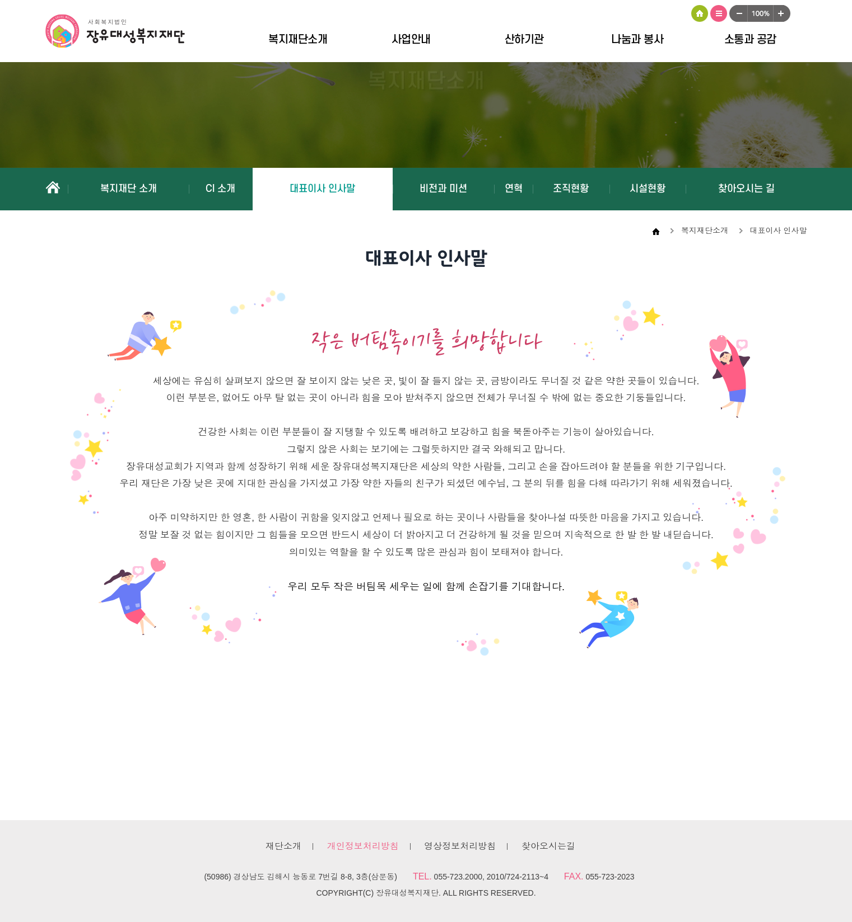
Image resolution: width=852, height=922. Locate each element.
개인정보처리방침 (363, 846)
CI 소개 (220, 189)
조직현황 (571, 189)
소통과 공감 (750, 40)
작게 (738, 13)
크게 (782, 13)
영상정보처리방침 (460, 846)
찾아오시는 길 (746, 189)
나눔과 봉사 (637, 40)
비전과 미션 (443, 189)
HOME (699, 13)
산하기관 (524, 40)
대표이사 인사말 (322, 189)
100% (760, 13)
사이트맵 (718, 13)
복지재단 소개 (128, 189)
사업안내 (411, 40)
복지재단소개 (297, 40)
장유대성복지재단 (123, 33)
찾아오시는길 (548, 846)
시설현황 (647, 189)
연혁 (514, 189)
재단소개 (283, 846)
